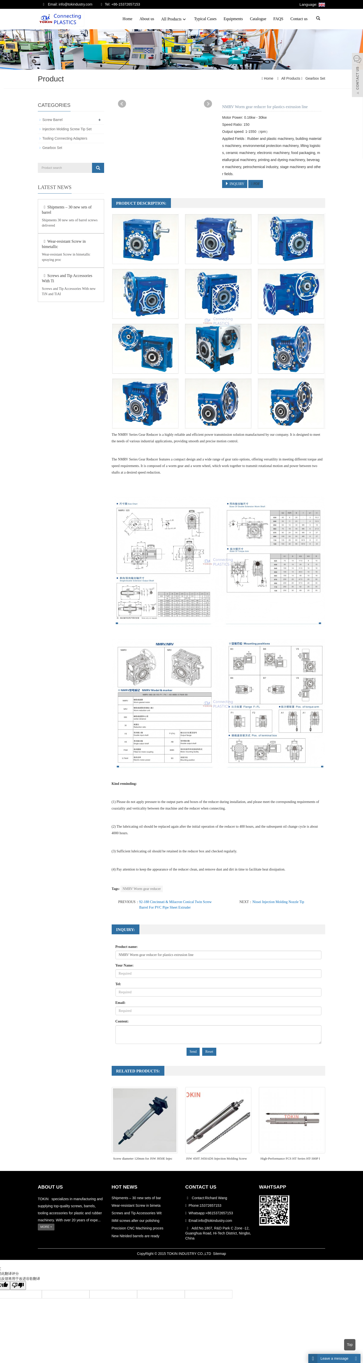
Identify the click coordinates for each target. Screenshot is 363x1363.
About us (146, 19)
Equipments (233, 19)
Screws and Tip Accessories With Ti (67, 278)
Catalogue (258, 19)
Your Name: (124, 965)
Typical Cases (205, 19)
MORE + (46, 1227)
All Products (174, 19)
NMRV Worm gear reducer (142, 889)
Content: (122, 1021)
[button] (184, 19)
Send (193, 1052)
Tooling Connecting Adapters (64, 138)
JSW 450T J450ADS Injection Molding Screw (216, 1158)
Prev (122, 104)
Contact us (299, 19)
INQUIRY (234, 184)
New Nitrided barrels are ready (136, 1236)
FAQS (278, 19)
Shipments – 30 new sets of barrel (67, 209)
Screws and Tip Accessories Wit (137, 1213)
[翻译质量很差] (18, 1285)
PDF (255, 184)
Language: (312, 4)
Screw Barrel (52, 120)
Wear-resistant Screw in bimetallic (64, 244)
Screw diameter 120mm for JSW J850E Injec (142, 1158)
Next (208, 104)
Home (127, 19)
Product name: (126, 947)
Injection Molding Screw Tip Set (67, 129)
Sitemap (219, 1254)
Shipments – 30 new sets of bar (136, 1198)
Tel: (118, 984)
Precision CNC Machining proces (137, 1228)
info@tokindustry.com (215, 1221)
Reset (209, 1052)
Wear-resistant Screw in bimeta (136, 1205)
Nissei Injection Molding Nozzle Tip (278, 902)
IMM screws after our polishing (136, 1221)
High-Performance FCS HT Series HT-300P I (290, 1158)
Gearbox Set (315, 78)
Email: (120, 1003)
